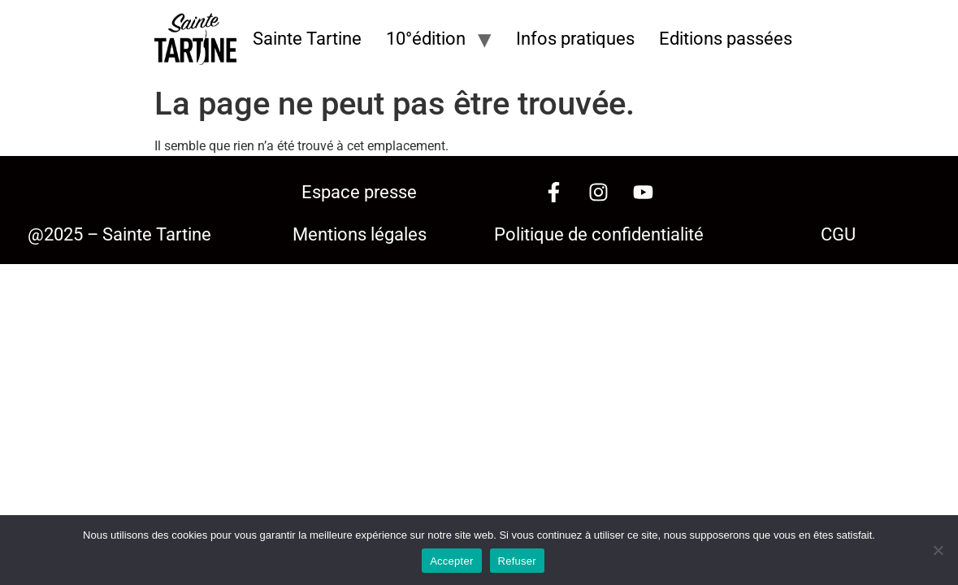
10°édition (426, 38)
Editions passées (725, 38)
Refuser (517, 561)
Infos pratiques (575, 38)
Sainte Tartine (307, 38)
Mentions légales (360, 234)
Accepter (451, 561)
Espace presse (359, 192)
